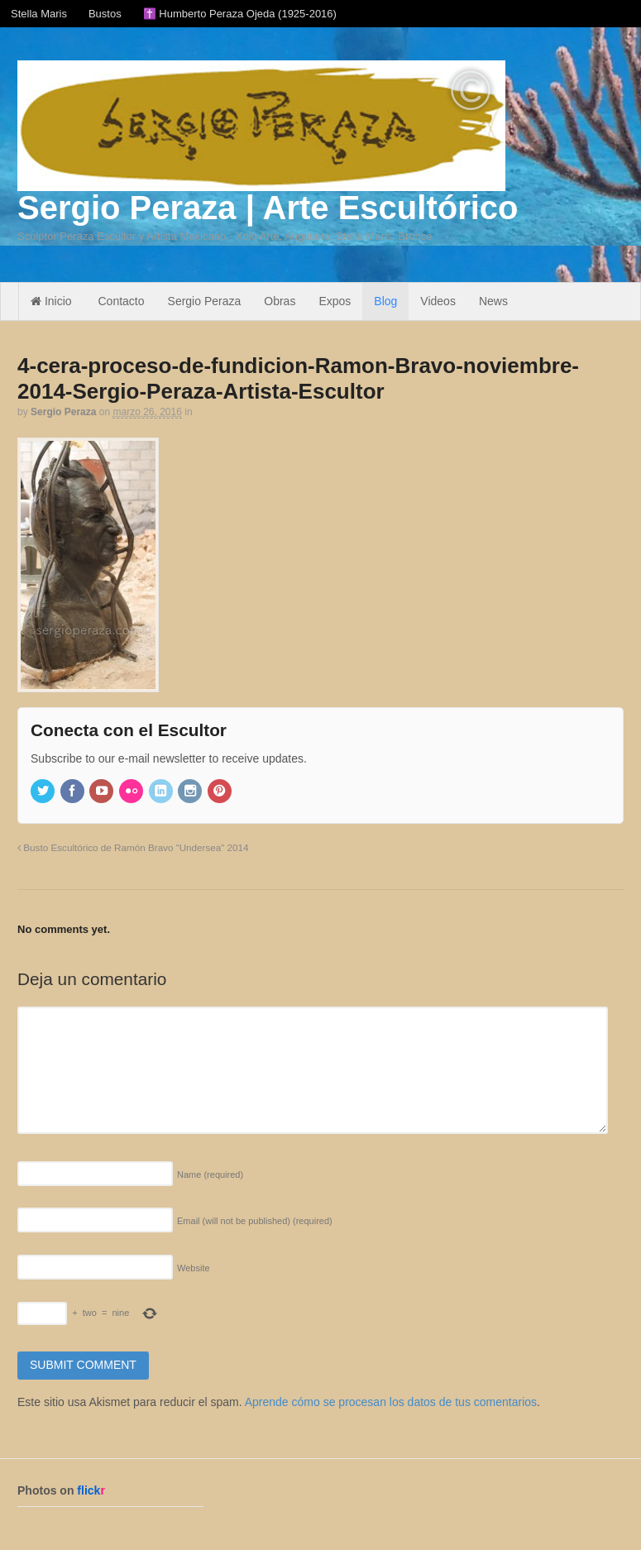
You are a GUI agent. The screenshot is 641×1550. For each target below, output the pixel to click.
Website (193, 1268)
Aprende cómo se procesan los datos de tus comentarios (391, 1402)
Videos (438, 301)
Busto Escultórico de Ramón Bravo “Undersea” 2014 (132, 847)
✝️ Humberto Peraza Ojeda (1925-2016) (240, 13)
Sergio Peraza (205, 301)
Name (210, 1174)
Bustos (105, 13)
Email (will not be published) (254, 1221)
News (493, 301)
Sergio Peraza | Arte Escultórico (267, 207)
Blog (385, 301)
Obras (279, 301)
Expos (334, 301)
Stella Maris (39, 13)
